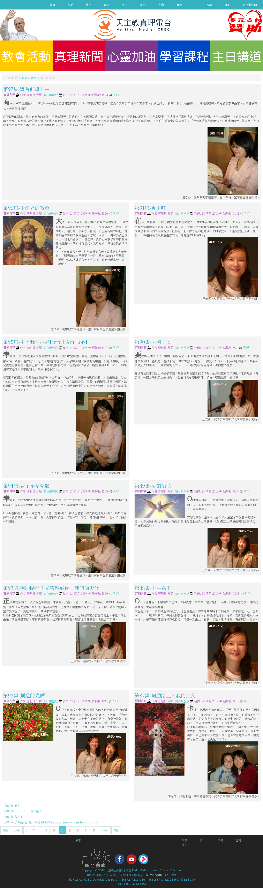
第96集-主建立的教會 (26, 207)
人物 (161, 5)
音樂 (107, 5)
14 (86, 830)
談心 (202, 840)
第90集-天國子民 (153, 341)
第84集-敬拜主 (13, 817)
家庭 (143, 5)
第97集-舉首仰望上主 (26, 88)
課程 (184, 845)
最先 (5, 830)
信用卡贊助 (249, 5)
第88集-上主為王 (153, 587)
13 (78, 830)
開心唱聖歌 (50, 95)
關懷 (184, 840)
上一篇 (16, 830)
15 (94, 830)
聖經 (238, 840)
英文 (125, 5)
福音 (179, 5)
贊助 (227, 5)
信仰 (220, 840)
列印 (114, 95)
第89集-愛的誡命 (153, 485)
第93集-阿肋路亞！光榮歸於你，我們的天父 (51, 587)
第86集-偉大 (12, 806)
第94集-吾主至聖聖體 (26, 485)
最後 (116, 830)
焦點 (70, 5)
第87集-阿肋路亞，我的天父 (165, 695)
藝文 (88, 5)
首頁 (52, 5)
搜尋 (209, 5)
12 (70, 830)
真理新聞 (79, 56)
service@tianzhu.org (161, 875)
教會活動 (26, 56)
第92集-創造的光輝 (24, 695)
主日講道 (236, 56)
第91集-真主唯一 (153, 207)
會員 (79, 840)
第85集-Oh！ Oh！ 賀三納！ (23, 811)
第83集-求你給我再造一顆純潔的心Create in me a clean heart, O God (51, 822)
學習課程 (184, 56)
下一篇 (104, 830)
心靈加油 (131, 56)
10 (54, 830)
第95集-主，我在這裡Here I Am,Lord (45, 341)
